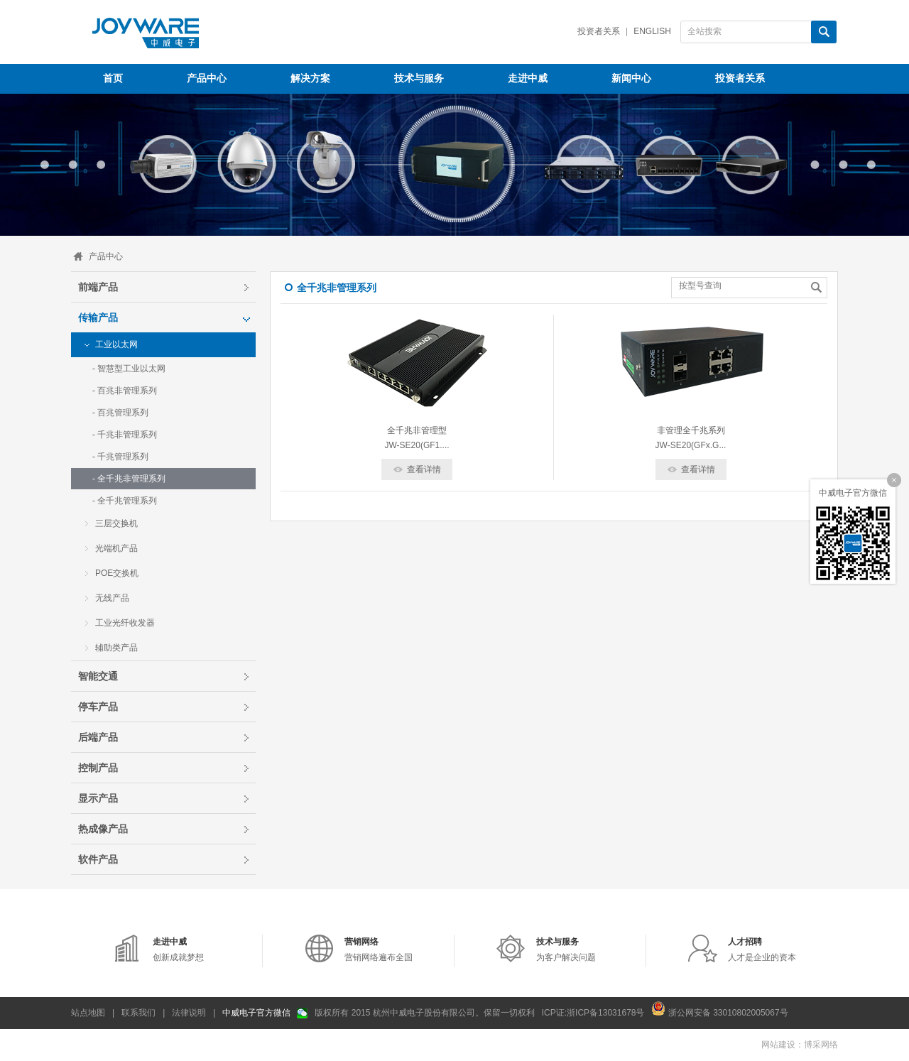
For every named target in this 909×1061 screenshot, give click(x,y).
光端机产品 (116, 548)
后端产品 (98, 737)
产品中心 (106, 256)
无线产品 (112, 598)
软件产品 (98, 859)
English (652, 31)
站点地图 (88, 1013)
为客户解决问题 (566, 949)
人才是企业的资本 (762, 949)
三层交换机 (116, 523)
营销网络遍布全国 (378, 949)
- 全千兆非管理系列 (128, 479)
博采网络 (821, 1045)
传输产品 (98, 317)
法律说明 (189, 1013)
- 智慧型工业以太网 (128, 369)
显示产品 (98, 798)
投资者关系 (598, 31)
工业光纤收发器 (125, 623)
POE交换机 (116, 573)
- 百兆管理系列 (120, 413)
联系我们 (138, 1013)
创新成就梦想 (178, 949)
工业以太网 (116, 344)
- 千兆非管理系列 (124, 435)
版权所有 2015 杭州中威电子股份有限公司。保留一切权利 (424, 1013)
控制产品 (98, 767)
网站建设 (778, 1045)
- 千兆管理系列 (120, 457)
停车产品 (98, 706)
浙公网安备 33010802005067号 (719, 1008)
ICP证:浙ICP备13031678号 (593, 1013)
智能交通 (98, 676)
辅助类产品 (116, 648)
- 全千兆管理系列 (124, 501)
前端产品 (98, 287)
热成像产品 (103, 828)
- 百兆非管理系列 (124, 391)
